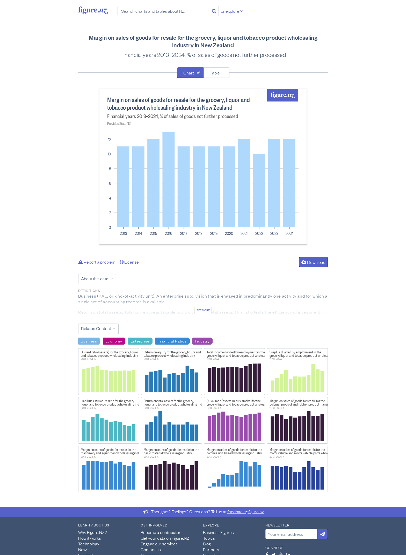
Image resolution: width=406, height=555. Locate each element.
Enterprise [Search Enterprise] (139, 341)
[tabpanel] (203, 166)
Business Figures (218, 532)
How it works (89, 538)
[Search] (214, 11)
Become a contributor (160, 532)
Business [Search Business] (89, 341)
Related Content (96, 328)
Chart (188, 73)
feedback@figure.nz (245, 511)
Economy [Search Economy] (113, 341)
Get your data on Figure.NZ (165, 538)
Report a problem (96, 262)
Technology (88, 543)
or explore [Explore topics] (232, 11)
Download (313, 262)
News (83, 549)
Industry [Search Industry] (202, 341)
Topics (209, 538)
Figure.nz (93, 10)
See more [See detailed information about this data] (203, 310)
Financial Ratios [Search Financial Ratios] (172, 341)
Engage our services (159, 543)
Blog (207, 543)
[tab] (190, 72)
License (129, 262)
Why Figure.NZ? (92, 532)
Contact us (151, 549)
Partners (211, 549)
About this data (94, 278)
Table (215, 73)
